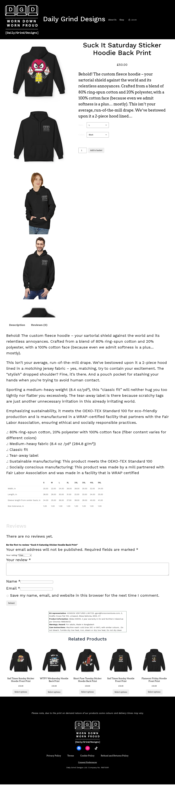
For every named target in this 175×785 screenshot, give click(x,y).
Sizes (81, 125)
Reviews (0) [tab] (39, 325)
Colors (82, 134)
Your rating (12, 555)
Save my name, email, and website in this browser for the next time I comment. (84, 595)
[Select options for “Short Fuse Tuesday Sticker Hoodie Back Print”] (87, 692)
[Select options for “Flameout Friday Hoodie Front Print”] (154, 692)
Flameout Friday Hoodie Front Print (154, 680)
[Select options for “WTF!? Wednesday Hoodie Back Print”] (54, 692)
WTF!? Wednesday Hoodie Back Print (54, 680)
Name (13, 581)
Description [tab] (17, 325)
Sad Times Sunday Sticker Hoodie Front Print (20, 680)
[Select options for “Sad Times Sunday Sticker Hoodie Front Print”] (20, 692)
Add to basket (96, 150)
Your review (18, 560)
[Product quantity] (82, 150)
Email (13, 588)
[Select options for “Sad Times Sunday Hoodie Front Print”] (121, 692)
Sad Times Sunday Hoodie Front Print (120, 680)
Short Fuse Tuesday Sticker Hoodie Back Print (87, 680)
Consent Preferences (87, 763)
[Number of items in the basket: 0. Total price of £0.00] (132, 20)
